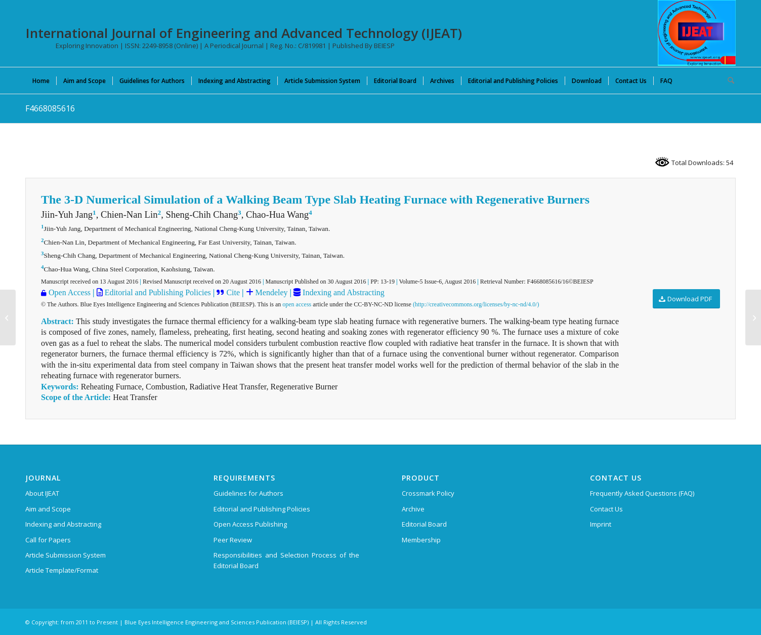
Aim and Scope (48, 508)
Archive (413, 508)
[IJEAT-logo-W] (697, 33)
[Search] (727, 80)
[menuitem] (41, 80)
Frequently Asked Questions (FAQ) (642, 493)
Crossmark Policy (428, 493)
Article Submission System (65, 555)
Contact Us (606, 508)
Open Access (70, 292)
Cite (233, 292)
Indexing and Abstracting (343, 292)
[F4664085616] (8, 317)
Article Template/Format (61, 570)
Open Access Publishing (250, 524)
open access (296, 304)
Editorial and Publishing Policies (157, 292)
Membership (421, 539)
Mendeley (270, 292)
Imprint (600, 524)
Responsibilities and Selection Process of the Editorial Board (286, 560)
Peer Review (233, 539)
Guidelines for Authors (248, 493)
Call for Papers (48, 539)
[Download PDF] (686, 299)
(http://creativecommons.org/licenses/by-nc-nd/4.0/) (476, 304)
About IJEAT (42, 493)
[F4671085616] (753, 317)
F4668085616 (50, 108)
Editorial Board (424, 524)
